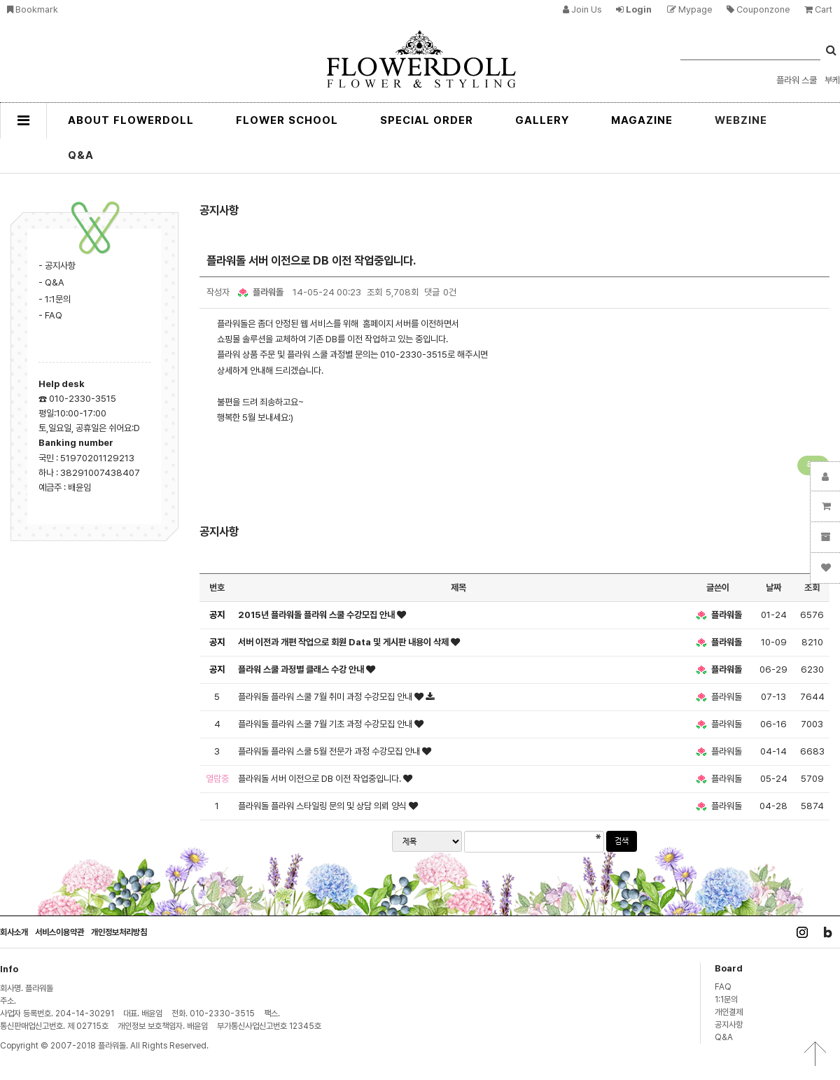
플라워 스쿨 (796, 79)
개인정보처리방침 (119, 932)
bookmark (32, 9)
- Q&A (51, 282)
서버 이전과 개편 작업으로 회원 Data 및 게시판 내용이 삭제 (344, 641)
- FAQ (50, 315)
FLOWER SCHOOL (287, 120)
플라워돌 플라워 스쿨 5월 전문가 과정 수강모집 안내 (330, 751)
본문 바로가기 (0, 0)
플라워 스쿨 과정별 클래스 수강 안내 (302, 669)
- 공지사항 (57, 265)
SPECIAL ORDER (426, 120)
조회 (812, 587)
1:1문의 (726, 999)
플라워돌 (259, 291)
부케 (832, 79)
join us (582, 9)
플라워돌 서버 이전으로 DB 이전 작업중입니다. (320, 778)
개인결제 (729, 1012)
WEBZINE (741, 120)
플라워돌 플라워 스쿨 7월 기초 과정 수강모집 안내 (326, 723)
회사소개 (14, 932)
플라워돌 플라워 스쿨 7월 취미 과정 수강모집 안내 (326, 696)
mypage (690, 9)
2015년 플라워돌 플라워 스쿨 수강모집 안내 (317, 614)
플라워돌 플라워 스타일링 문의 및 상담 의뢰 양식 (323, 805)
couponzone (758, 9)
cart (818, 9)
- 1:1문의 (54, 298)
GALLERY (542, 120)
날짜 (773, 587)
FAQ (723, 986)
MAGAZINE (642, 120)
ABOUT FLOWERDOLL (131, 120)
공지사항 (729, 1024)
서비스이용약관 (59, 932)
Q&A (81, 155)
